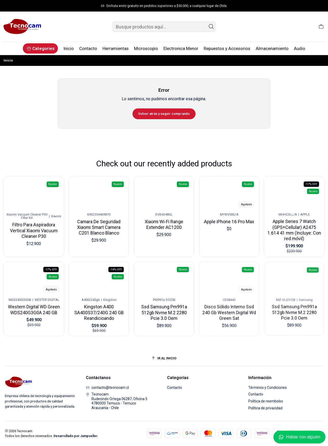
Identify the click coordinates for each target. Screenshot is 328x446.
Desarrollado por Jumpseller (75, 436)
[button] (40, 48)
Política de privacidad (265, 408)
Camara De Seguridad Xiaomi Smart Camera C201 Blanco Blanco (99, 225)
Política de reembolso (265, 401)
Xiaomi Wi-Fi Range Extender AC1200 (164, 222)
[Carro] (321, 26)
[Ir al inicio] (164, 358)
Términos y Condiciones (267, 388)
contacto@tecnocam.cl (107, 388)
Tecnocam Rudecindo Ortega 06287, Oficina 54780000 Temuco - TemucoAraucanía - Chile (116, 401)
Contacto (174, 388)
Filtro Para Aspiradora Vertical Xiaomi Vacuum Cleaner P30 (33, 229)
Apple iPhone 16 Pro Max (229, 219)
